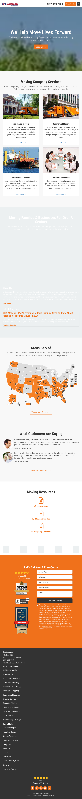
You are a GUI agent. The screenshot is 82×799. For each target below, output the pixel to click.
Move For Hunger (9, 732)
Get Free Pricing (55, 600)
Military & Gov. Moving (11, 686)
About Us (6, 748)
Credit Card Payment (11, 761)
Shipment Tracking (10, 769)
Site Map (46, 793)
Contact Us (7, 756)
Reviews (6, 765)
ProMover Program (10, 740)
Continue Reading (11, 325)
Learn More (8, 303)
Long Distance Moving (11, 678)
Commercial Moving (10, 699)
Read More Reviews (41, 470)
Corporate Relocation (11, 707)
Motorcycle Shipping (11, 691)
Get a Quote (70, 4)
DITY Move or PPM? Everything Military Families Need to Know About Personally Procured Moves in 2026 (38, 314)
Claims (5, 752)
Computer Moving (10, 703)
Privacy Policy (48, 627)
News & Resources (10, 736)
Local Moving (8, 674)
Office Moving (8, 715)
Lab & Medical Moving (11, 711)
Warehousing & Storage (12, 719)
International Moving (11, 682)
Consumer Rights (9, 728)
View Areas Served (40, 412)
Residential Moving (10, 670)
